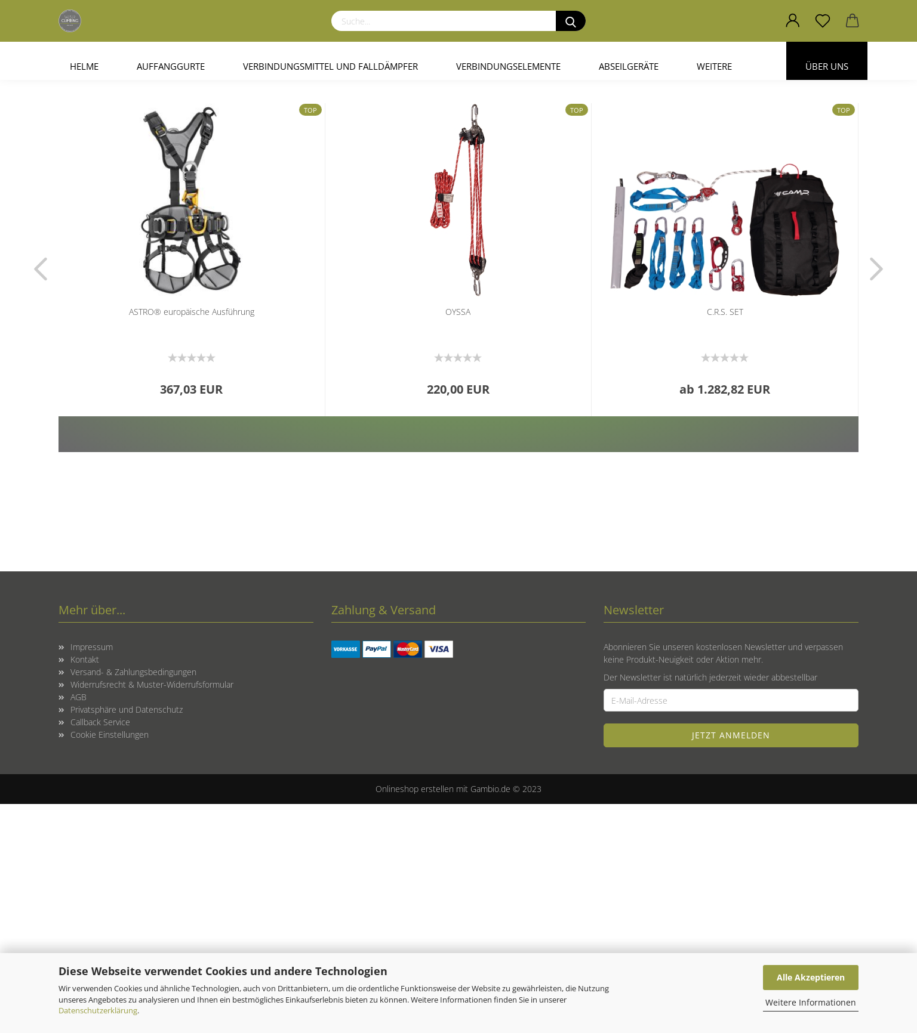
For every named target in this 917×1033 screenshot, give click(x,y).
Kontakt (84, 888)
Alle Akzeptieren (811, 977)
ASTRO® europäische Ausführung (191, 540)
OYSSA (457, 540)
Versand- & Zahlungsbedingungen (133, 901)
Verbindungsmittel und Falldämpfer (330, 66)
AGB (78, 926)
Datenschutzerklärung (98, 1010)
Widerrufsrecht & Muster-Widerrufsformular (151, 913)
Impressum (91, 876)
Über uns (826, 66)
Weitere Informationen (810, 1002)
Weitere (714, 66)
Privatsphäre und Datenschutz (126, 938)
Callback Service (100, 951)
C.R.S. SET (725, 540)
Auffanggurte (171, 66)
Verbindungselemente (508, 66)
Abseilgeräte (628, 66)
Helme (84, 66)
